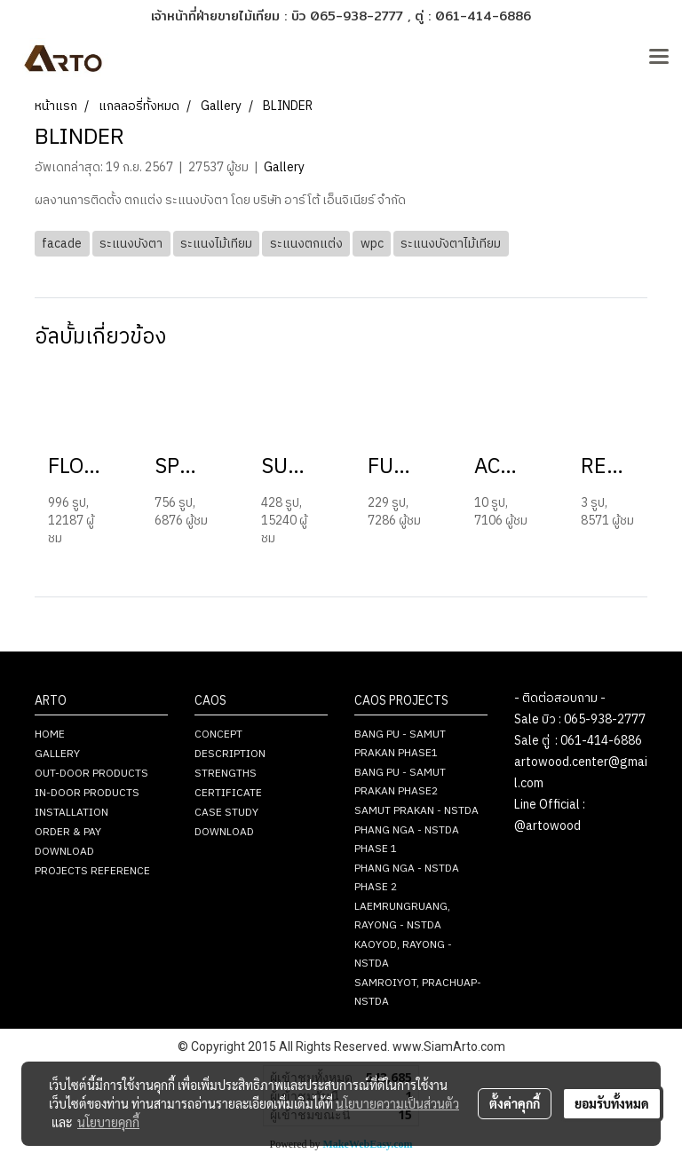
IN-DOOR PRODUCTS (87, 793)
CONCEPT (218, 734)
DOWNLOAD (64, 851)
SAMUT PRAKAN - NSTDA (416, 810)
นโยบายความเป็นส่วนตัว (397, 1103)
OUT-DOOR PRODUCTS (91, 773)
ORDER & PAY (68, 832)
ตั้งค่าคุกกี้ (514, 1103)
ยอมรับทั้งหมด (612, 1103)
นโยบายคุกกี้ (108, 1122)
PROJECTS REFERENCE (92, 871)
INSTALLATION (71, 812)
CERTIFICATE (228, 793)
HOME (50, 734)
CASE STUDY (226, 812)
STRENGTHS (225, 773)
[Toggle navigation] (658, 57)
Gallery (284, 167)
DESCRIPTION (230, 754)
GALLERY (57, 754)
